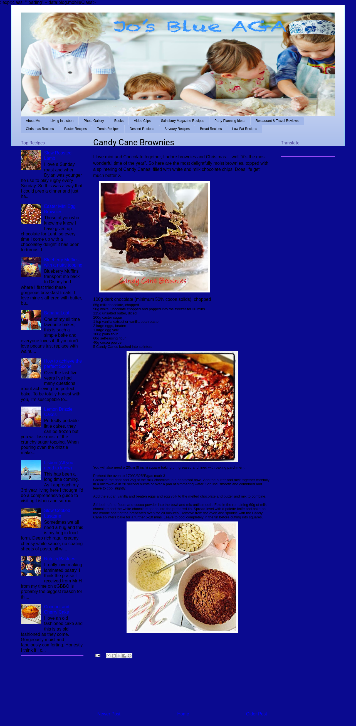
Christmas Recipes (40, 129)
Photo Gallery (94, 121)
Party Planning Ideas (229, 121)
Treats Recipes (108, 129)
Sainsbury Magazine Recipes (182, 121)
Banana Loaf (56, 313)
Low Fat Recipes (244, 129)
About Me (33, 121)
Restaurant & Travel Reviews (277, 121)
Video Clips (142, 121)
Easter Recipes (75, 129)
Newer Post (108, 714)
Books (118, 121)
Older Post (256, 714)
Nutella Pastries (59, 558)
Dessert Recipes (142, 129)
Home (183, 714)
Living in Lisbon (61, 121)
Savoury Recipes (177, 129)
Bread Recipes (211, 129)
